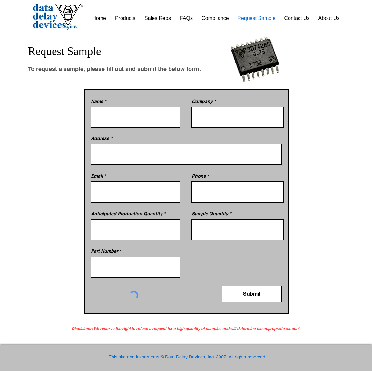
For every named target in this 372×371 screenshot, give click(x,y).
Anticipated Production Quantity (126, 213)
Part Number (104, 251)
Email (97, 176)
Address (100, 138)
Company (202, 101)
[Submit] (252, 294)
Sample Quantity (210, 213)
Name (97, 101)
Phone (199, 176)
